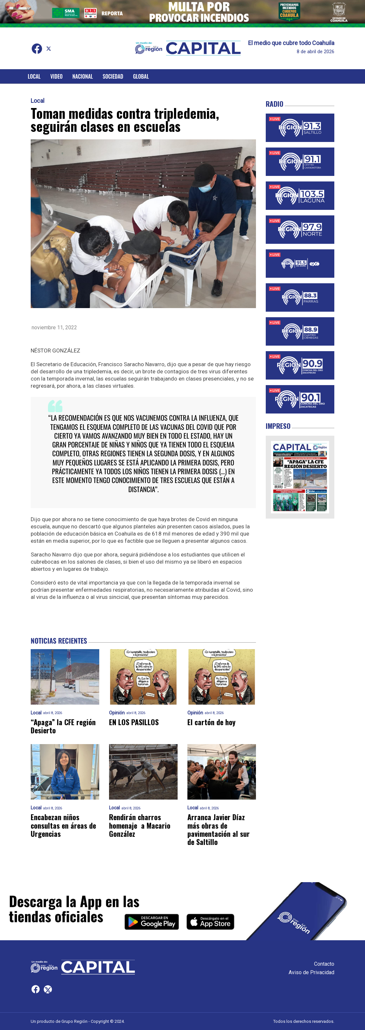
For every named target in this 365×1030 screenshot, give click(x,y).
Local (34, 76)
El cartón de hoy (211, 722)
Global (141, 76)
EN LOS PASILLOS (134, 722)
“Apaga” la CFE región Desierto (63, 726)
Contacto (324, 964)
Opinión (117, 712)
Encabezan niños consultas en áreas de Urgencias (63, 825)
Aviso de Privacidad (311, 972)
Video (56, 76)
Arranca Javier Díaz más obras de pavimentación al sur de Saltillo (218, 829)
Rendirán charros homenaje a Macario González (139, 825)
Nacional (82, 76)
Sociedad (113, 76)
